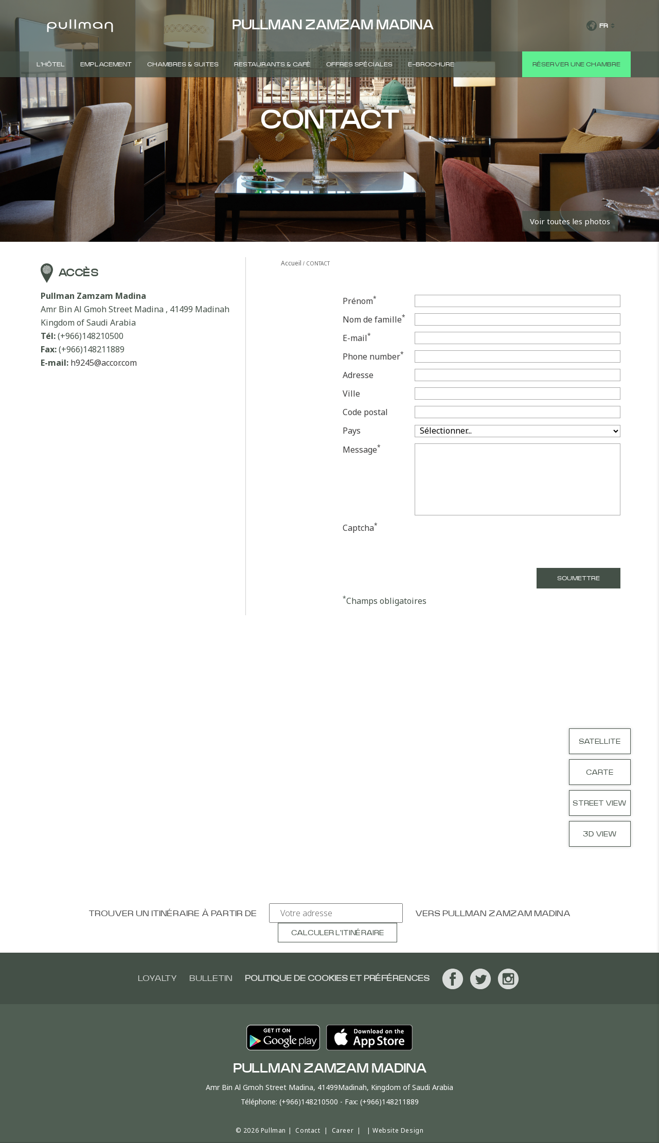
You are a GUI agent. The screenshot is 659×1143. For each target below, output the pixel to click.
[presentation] (542, 542)
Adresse (358, 375)
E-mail (357, 338)
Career (343, 1130)
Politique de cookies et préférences (337, 978)
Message (362, 449)
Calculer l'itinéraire (337, 933)
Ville (351, 393)
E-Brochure (431, 64)
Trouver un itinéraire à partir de (172, 913)
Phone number (373, 356)
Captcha (360, 527)
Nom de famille (374, 319)
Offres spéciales (359, 64)
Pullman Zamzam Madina (506, 913)
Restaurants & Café (272, 64)
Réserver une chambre (576, 64)
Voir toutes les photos (570, 221)
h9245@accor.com (103, 362)
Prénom (360, 301)
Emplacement (106, 64)
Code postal (365, 412)
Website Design (397, 1130)
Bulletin (211, 978)
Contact (307, 1130)
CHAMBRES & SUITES (183, 64)
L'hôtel (51, 64)
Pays (352, 430)
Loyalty (157, 978)
